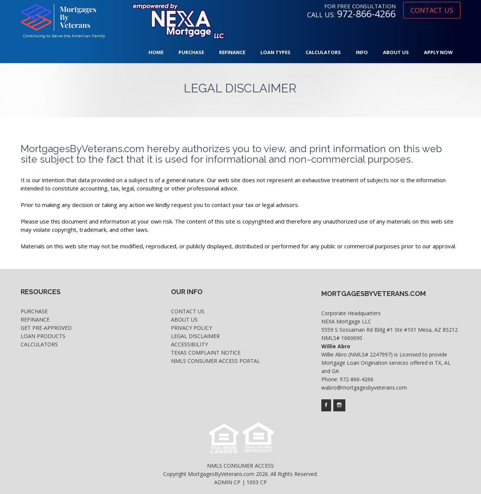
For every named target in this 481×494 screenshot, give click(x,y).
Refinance (232, 52)
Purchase (191, 52)
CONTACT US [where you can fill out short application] (431, 10)
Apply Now (438, 52)
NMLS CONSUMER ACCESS (240, 465)
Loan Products (43, 336)
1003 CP (257, 482)
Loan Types (275, 52)
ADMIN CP (227, 482)
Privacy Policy (191, 327)
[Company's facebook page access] (326, 405)
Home (155, 52)
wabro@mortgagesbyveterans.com (364, 387)
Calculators (323, 52)
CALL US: (351, 14)
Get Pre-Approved (46, 327)
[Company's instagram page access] (339, 405)
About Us (396, 52)
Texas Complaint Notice (205, 352)
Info (362, 52)
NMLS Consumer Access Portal (215, 360)
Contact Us (187, 311)
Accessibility (189, 344)
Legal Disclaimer (195, 336)
